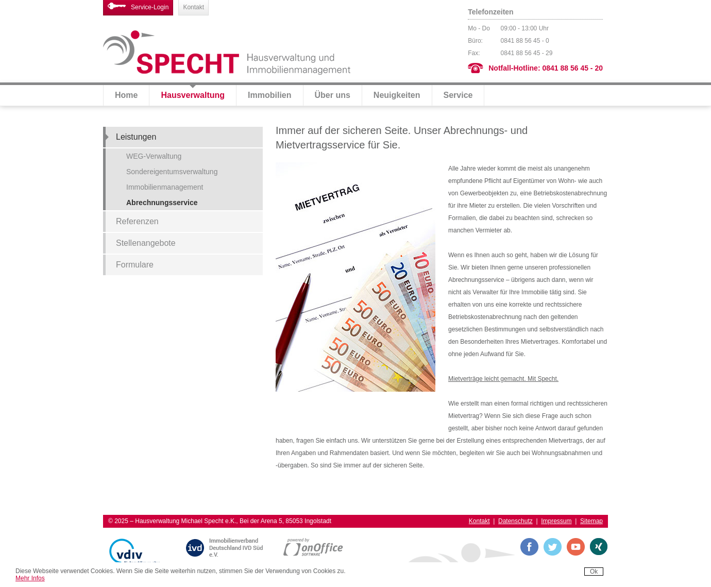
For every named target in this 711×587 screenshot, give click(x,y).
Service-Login (138, 7)
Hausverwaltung (193, 95)
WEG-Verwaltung (153, 156)
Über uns (332, 95)
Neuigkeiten (397, 95)
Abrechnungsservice (162, 202)
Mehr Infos (30, 578)
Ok (594, 571)
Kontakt (193, 7)
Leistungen (136, 136)
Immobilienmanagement (164, 187)
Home (126, 95)
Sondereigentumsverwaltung (171, 171)
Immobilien (269, 95)
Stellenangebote (146, 243)
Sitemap (591, 521)
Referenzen (137, 221)
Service (458, 95)
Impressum (556, 521)
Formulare (135, 264)
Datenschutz (515, 521)
